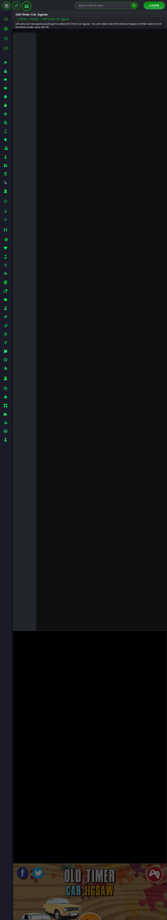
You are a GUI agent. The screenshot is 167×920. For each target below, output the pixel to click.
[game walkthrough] (26, 6)
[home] (8, 18)
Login (154, 5)
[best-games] (8, 28)
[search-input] (104, 5)
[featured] (8, 38)
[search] (134, 5)
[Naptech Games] (16, 5)
